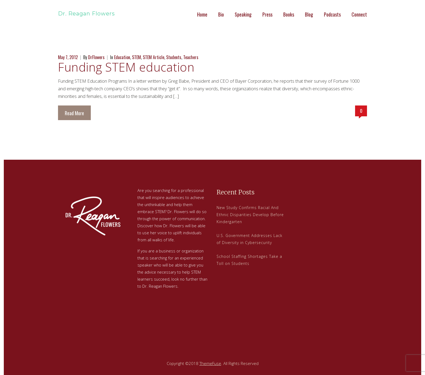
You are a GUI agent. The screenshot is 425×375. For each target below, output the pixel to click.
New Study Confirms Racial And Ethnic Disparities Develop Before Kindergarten (250, 214)
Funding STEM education (126, 67)
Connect (359, 14)
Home (202, 14)
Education (122, 57)
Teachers (190, 57)
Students (173, 57)
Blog (309, 14)
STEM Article (153, 57)
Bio (221, 14)
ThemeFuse (210, 363)
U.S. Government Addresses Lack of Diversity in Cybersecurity (249, 239)
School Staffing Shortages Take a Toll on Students (249, 260)
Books (288, 14)
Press (267, 14)
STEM (136, 57)
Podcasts (332, 14)
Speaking (243, 14)
